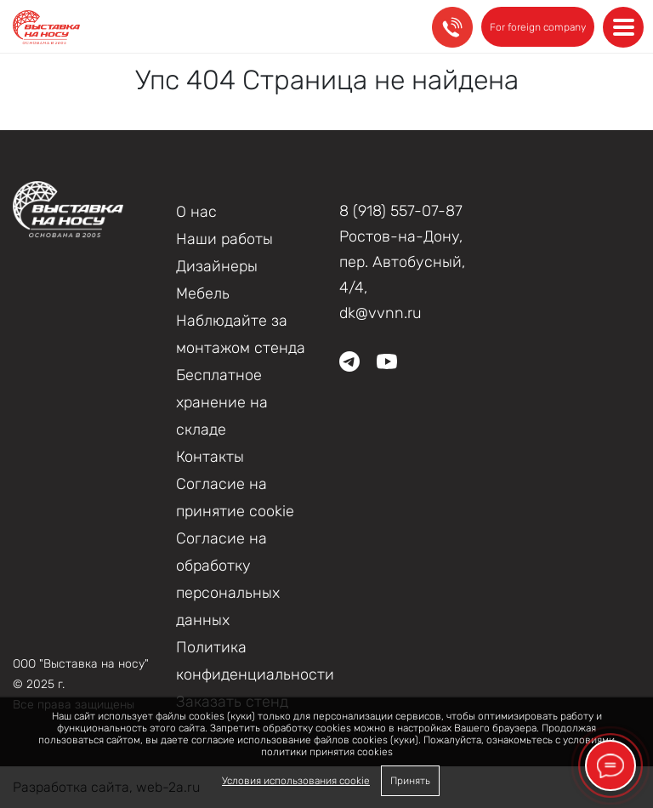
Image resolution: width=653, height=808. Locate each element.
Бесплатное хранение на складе (222, 402)
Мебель (203, 293)
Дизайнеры (217, 266)
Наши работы (224, 239)
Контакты (210, 456)
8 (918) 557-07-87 (401, 211)
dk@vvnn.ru (380, 313)
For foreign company (538, 27)
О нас (196, 211)
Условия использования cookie (296, 781)
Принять (410, 781)
